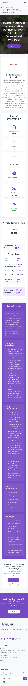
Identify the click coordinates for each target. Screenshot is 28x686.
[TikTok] (16, 639)
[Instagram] (4, 639)
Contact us (14, 612)
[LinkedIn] (13, 639)
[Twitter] (7, 639)
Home (2, 7)
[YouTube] (10, 639)
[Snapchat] (20, 639)
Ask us (14, 583)
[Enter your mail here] (12, 678)
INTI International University (11, 9)
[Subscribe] (25, 678)
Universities (9, 7)
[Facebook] (1, 639)
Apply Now (14, 46)
